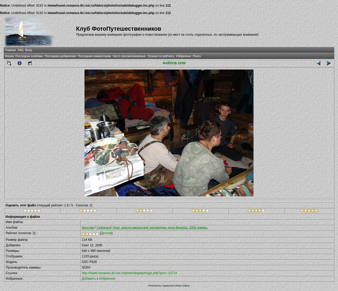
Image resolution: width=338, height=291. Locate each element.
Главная (10, 50)
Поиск (197, 56)
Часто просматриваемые (129, 56)
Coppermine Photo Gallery (176, 285)
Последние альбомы (29, 56)
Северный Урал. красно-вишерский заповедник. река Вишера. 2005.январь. (152, 227)
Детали (106, 233)
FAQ (21, 50)
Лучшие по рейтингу (161, 56)
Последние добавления (60, 56)
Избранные (183, 56)
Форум (9, 56)
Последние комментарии (94, 56)
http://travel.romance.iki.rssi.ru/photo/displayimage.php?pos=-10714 (129, 273)
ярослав (88, 227)
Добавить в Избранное (98, 278)
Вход (28, 50)
